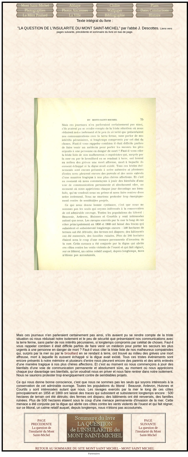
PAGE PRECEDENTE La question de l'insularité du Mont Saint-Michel (41, 428)
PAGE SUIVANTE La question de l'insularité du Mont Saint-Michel (148, 428)
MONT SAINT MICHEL (137, 448)
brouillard (71, 353)
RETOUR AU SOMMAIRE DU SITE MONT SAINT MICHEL (77, 448)
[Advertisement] (95, 65)
